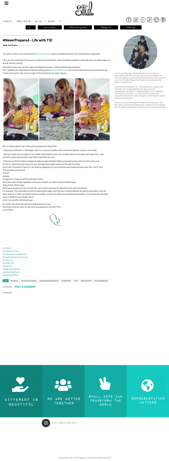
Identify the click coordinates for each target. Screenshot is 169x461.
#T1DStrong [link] (8, 260)
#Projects (25, 22)
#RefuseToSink (86, 281)
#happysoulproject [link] (11, 275)
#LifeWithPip (66, 281)
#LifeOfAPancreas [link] (11, 251)
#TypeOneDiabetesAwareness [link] (16, 257)
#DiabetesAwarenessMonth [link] (14, 254)
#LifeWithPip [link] (8, 263)
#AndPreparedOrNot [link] (11, 269)
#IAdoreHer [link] (8, 266)
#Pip (76, 281)
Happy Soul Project (10, 45)
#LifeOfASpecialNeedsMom (49, 281)
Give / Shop (46, 22)
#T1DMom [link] (7, 248)
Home (5, 35)
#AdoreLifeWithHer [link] (11, 272)
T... (61, 22)
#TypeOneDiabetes (14, 35)
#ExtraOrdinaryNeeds (28, 281)
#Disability (14, 281)
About (8, 22)
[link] (43, 54)
